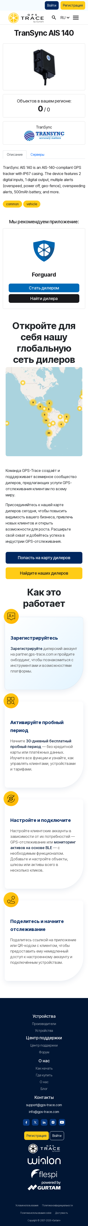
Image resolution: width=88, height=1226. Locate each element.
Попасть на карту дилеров (44, 557)
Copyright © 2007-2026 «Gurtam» (44, 1220)
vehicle (32, 204)
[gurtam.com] (44, 1160)
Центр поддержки (44, 1045)
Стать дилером (44, 288)
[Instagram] (53, 1122)
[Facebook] (26, 1122)
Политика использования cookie (35, 1212)
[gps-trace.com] (26, 17)
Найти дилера (44, 298)
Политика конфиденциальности (57, 1205)
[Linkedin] (44, 1122)
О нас (44, 1082)
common (12, 204)
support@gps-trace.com (44, 1105)
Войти (51, 5)
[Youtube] (62, 1122)
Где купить (44, 1075)
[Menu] (76, 17)
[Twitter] (35, 1122)
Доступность (61, 1212)
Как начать (44, 1068)
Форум (44, 1052)
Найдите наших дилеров (44, 573)
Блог (44, 1089)
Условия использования (26, 1205)
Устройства (44, 1030)
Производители (44, 1024)
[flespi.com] (44, 1173)
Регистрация (73, 5)
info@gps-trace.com (44, 1112)
